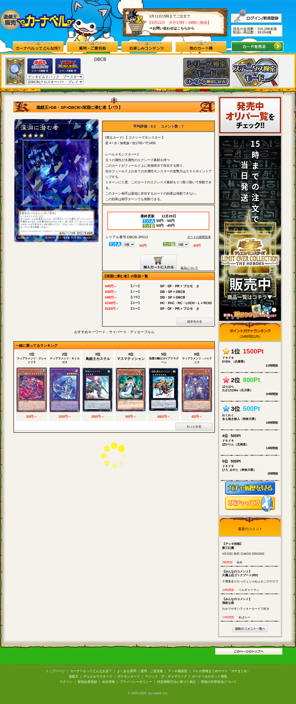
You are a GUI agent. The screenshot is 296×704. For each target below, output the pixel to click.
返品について (189, 267)
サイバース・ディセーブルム (131, 332)
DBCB (74, 107)
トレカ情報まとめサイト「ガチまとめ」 (221, 671)
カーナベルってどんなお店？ (91, 671)
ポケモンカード (128, 676)
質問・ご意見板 (151, 671)
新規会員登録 (87, 682)
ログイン (66, 682)
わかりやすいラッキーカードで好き (251, 603)
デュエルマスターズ (97, 676)
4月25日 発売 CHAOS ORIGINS (251, 548)
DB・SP (58, 107)
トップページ (55, 671)
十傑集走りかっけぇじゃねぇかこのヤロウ (251, 576)
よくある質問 (126, 671)
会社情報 (108, 682)
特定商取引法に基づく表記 (176, 682)
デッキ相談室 (177, 671)
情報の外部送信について (218, 682)
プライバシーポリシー (136, 682)
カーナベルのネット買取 (209, 676)
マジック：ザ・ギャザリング (166, 676)
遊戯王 (42, 107)
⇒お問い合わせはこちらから (171, 28)
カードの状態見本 (199, 237)
